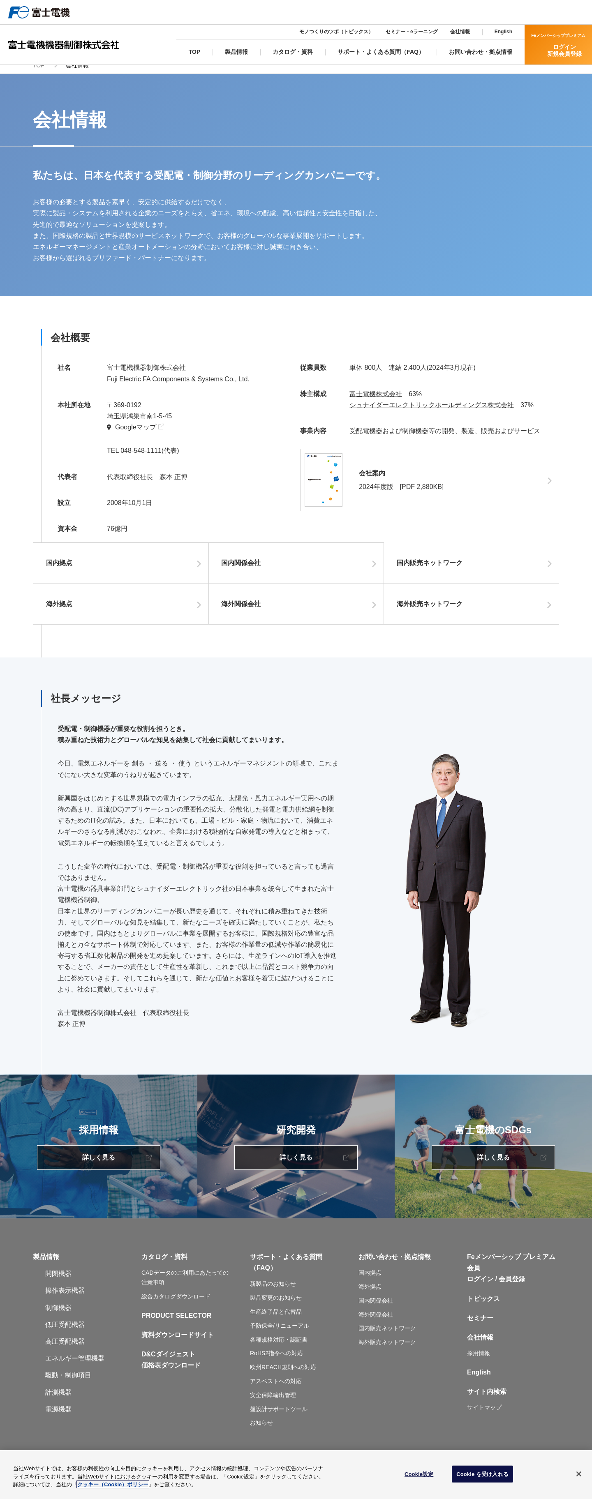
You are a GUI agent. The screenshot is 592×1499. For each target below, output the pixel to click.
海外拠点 (63, 610)
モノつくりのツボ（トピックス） (336, 32)
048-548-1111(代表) (149, 457)
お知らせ (261, 1430)
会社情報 (460, 32)
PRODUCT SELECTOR (176, 1322)
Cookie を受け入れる (482, 1474)
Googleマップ (135, 434)
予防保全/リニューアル (279, 1332)
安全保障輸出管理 (273, 1402)
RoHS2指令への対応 (276, 1360)
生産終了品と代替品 (276, 1318)
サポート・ (266, 1263)
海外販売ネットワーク (433, 610)
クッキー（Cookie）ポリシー (112, 1484)
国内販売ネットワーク (433, 570)
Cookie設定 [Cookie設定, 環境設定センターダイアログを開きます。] (419, 1474)
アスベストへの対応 (276, 1388)
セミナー (480, 1324)
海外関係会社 (245, 610)
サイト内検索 (486, 1398)
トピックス (483, 1305)
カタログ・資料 (164, 1263)
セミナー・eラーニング (412, 32)
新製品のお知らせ (273, 1291)
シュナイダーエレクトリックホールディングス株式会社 (431, 411)
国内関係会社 (245, 570)
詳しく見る (98, 1164)
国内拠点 (63, 570)
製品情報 (46, 1263)
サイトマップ (484, 1414)
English (503, 32)
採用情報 (478, 1360)
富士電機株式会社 (375, 400)
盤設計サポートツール (279, 1416)
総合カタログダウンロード (175, 1303)
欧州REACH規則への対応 (283, 1374)
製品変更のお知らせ (276, 1305)
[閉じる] (579, 1474)
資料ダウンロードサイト (177, 1341)
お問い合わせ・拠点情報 (394, 1263)
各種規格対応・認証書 (279, 1346)
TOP (39, 72)
